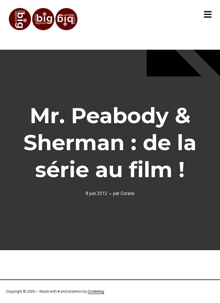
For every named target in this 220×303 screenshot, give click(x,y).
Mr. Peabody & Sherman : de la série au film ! (110, 142)
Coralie (128, 193)
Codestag (96, 291)
